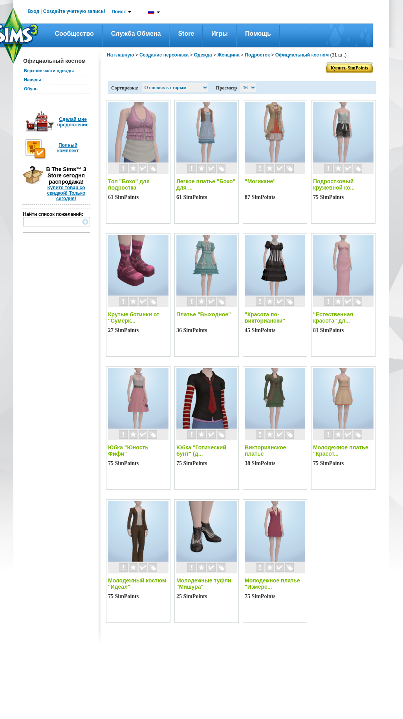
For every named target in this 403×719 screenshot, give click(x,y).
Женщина (228, 55)
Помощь (258, 33)
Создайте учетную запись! (74, 11)
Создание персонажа (164, 55)
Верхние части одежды (49, 70)
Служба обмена (136, 33)
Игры (219, 33)
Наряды (32, 79)
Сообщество (74, 33)
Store (186, 33)
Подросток (257, 55)
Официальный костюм (302, 55)
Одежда (203, 55)
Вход (33, 11)
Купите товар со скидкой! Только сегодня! (66, 193)
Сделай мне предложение (73, 122)
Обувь (31, 88)
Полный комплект (68, 147)
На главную (120, 55)
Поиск (119, 12)
